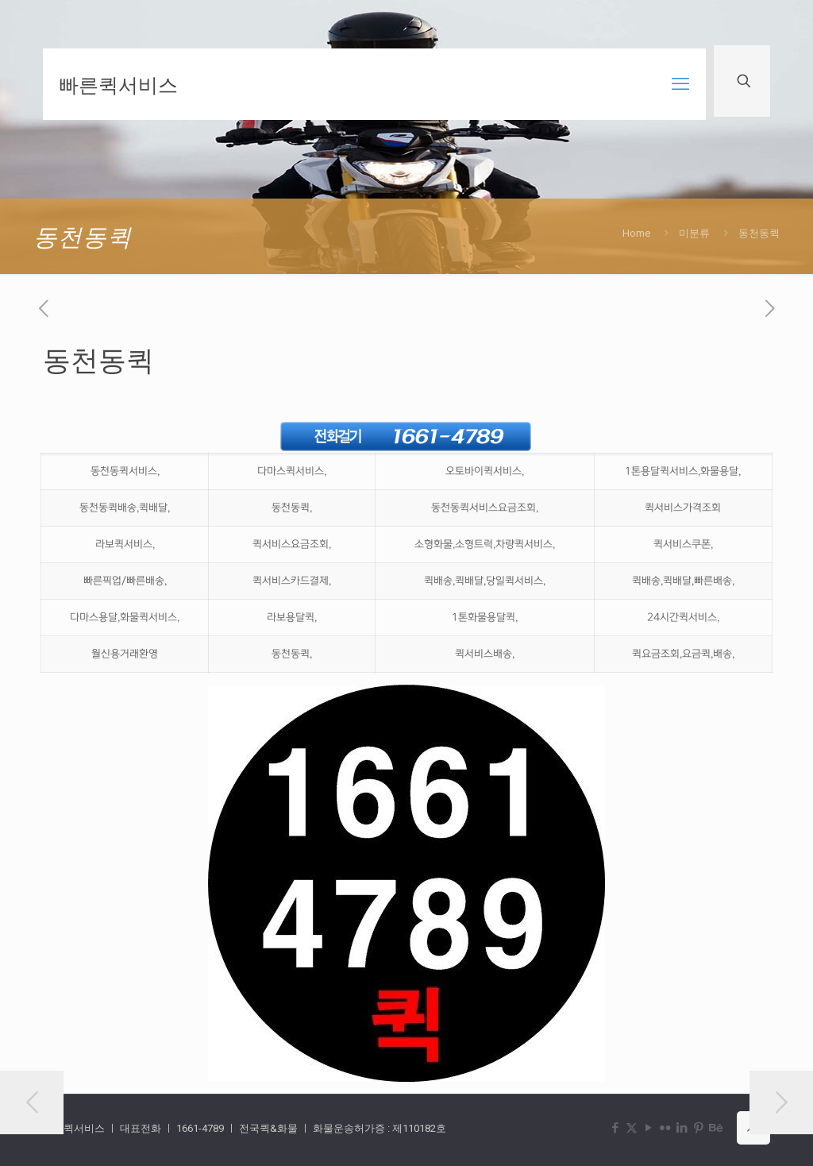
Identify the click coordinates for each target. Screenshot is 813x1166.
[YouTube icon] (648, 1128)
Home (636, 233)
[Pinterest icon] (698, 1128)
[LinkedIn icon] (682, 1128)
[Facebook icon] (615, 1128)
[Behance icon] (715, 1128)
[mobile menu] (680, 84)
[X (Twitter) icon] (632, 1128)
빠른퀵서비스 (118, 84)
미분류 (694, 233)
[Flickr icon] (665, 1128)
